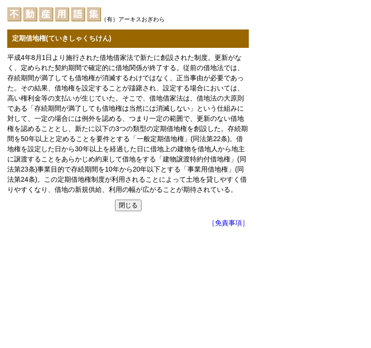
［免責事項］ (228, 223)
